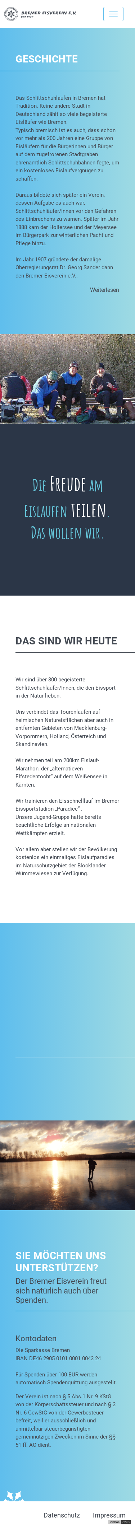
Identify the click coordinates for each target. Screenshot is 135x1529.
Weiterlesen (104, 289)
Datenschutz (62, 1515)
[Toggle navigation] (113, 14)
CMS (126, 1522)
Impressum (109, 1515)
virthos (115, 1522)
